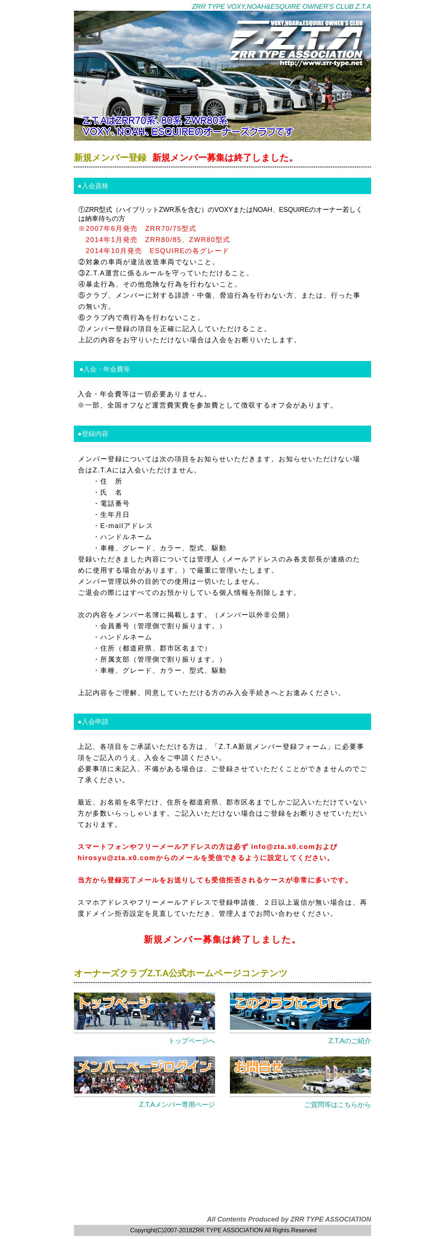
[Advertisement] (222, 1163)
